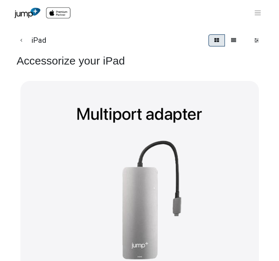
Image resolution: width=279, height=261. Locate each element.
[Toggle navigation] (258, 13)
